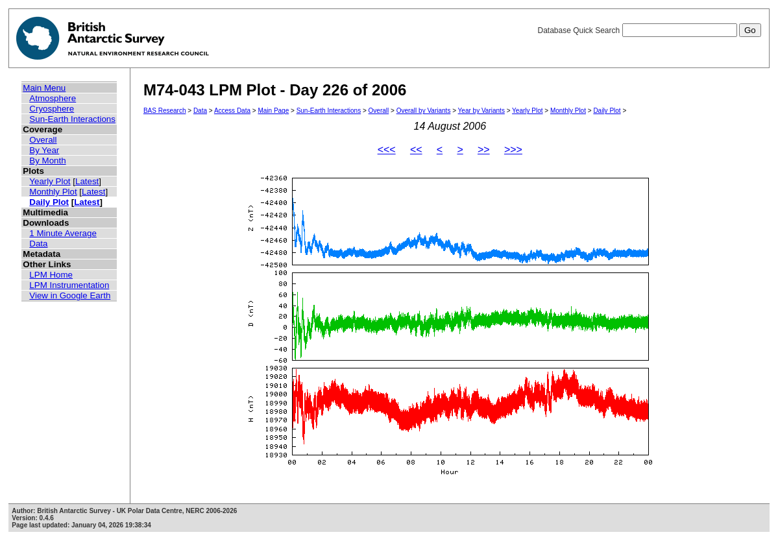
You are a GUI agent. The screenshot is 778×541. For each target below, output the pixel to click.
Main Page (273, 110)
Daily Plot (49, 202)
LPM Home (51, 275)
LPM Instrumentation (69, 285)
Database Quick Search (648, 30)
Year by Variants (481, 110)
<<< (387, 149)
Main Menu (44, 88)
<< (416, 149)
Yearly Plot (49, 181)
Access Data (232, 110)
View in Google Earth (69, 295)
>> (484, 149)
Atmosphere (52, 98)
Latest (87, 181)
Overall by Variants (423, 110)
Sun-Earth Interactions (72, 119)
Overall (42, 140)
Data (38, 243)
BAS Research (164, 110)
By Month (47, 160)
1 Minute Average (63, 233)
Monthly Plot (53, 192)
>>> (513, 149)
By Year (44, 150)
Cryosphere (51, 109)
